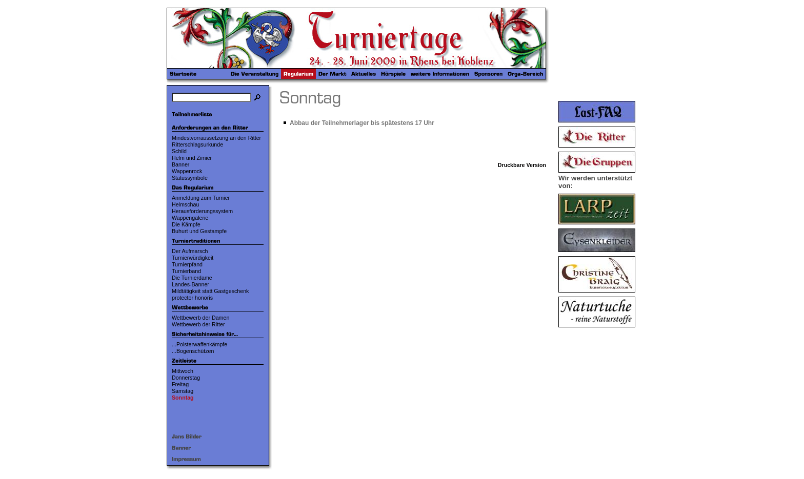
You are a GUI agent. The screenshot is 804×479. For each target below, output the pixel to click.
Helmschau (185, 204)
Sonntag (183, 397)
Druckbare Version (522, 165)
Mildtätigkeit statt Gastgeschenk (210, 291)
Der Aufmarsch (190, 251)
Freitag (180, 384)
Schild (179, 151)
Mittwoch (182, 371)
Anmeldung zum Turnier (201, 198)
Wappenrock (187, 171)
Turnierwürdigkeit (192, 258)
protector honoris (192, 298)
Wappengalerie (190, 218)
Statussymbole (190, 178)
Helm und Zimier (192, 158)
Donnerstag (186, 377)
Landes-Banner (190, 284)
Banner (180, 164)
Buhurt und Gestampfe (199, 231)
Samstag (182, 391)
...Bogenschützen (193, 351)
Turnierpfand (187, 264)
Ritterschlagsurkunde (197, 144)
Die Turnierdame (192, 278)
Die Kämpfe (186, 224)
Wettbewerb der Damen (200, 318)
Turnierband (186, 271)
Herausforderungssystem (202, 211)
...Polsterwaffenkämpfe (199, 344)
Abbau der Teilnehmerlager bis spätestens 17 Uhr (362, 123)
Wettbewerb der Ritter (198, 324)
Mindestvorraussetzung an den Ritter (216, 138)
